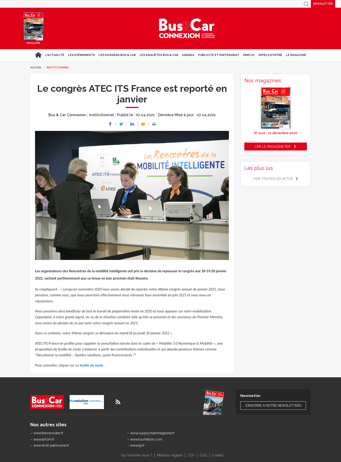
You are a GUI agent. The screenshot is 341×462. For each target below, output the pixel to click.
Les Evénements (81, 55)
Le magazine (296, 55)
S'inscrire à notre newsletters (273, 405)
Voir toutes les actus (273, 179)
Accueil (38, 55)
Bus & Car (187, 28)
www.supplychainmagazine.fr (152, 433)
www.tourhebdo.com (146, 439)
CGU (203, 455)
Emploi (249, 55)
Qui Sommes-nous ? (136, 455)
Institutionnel (57, 67)
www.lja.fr (137, 445)
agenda (188, 55)
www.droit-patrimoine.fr (51, 445)
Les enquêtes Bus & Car (158, 55)
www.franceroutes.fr (48, 433)
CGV (191, 455)
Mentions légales (170, 455)
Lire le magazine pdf (273, 146)
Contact (218, 455)
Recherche (306, 4)
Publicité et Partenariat (218, 55)
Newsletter (323, 3)
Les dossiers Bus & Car (117, 55)
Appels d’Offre (270, 55)
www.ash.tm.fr (43, 439)
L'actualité (54, 55)
